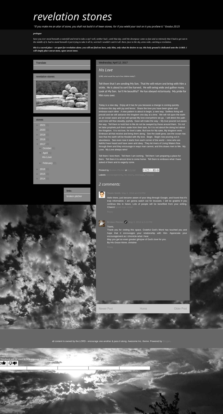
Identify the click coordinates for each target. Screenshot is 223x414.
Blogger (166, 341)
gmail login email (124, 207)
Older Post (180, 308)
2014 (43, 178)
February (48, 163)
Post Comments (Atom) (150, 319)
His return (128, 175)
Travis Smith (114, 193)
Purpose (149, 175)
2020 (43, 129)
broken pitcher (74, 196)
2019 (43, 134)
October (47, 148)
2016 (43, 169)
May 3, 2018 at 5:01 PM (140, 222)
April (45, 153)
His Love (47, 157)
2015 (43, 173)
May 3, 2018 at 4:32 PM (133, 193)
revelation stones (72, 16)
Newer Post (106, 308)
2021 (43, 125)
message (139, 175)
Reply (110, 211)
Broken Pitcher (115, 222)
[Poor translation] (12, 363)
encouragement (114, 175)
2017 (43, 144)
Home (143, 308)
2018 (43, 139)
